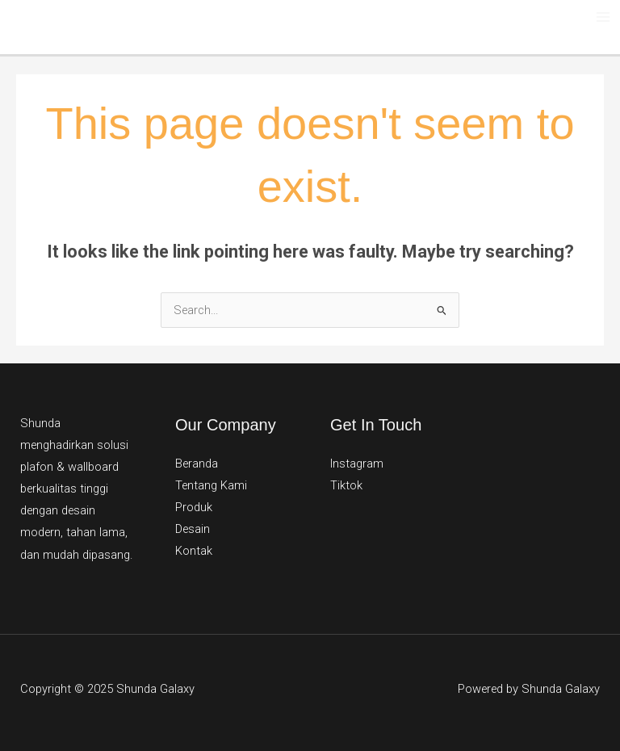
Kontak (193, 550)
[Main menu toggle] (603, 17)
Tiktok (346, 485)
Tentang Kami (211, 485)
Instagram (356, 463)
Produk (193, 507)
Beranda (196, 463)
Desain (192, 529)
